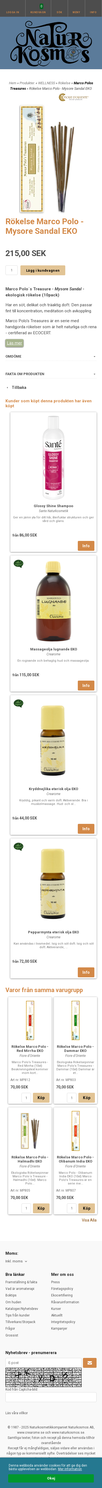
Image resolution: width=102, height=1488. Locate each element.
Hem (12, 83)
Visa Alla (89, 1220)
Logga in (12, 12)
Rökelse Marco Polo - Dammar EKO (75, 1049)
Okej (51, 1478)
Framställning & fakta (21, 1282)
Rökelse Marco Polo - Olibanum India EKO (75, 1159)
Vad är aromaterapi (19, 1289)
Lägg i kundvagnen (43, 270)
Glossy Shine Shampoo (53, 506)
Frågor (10, 1328)
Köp (41, 1098)
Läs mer (14, 343)
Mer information (70, 1469)
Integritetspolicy (63, 1322)
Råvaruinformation (65, 1302)
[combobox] (16, 1261)
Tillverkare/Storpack (20, 1322)
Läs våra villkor (16, 1413)
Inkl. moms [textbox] (14, 1261)
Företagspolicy (62, 1289)
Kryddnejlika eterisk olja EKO (53, 789)
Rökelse (64, 83)
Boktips (11, 1295)
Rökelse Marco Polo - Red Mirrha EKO (29, 1049)
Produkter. (28, 83)
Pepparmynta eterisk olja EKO (53, 932)
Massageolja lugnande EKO (53, 649)
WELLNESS (47, 83)
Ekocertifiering (62, 1295)
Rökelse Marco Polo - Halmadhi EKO (29, 1159)
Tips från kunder (17, 1315)
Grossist (11, 1335)
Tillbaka (15, 387)
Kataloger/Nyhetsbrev (21, 1309)
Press (55, 1282)
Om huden (13, 1302)
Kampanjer (59, 1328)
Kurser (56, 1309)
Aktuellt (57, 1315)
